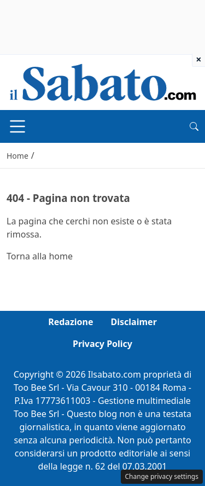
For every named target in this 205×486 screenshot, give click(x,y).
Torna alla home (40, 256)
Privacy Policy (102, 344)
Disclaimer (134, 322)
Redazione (70, 322)
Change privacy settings (162, 476)
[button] (194, 126)
